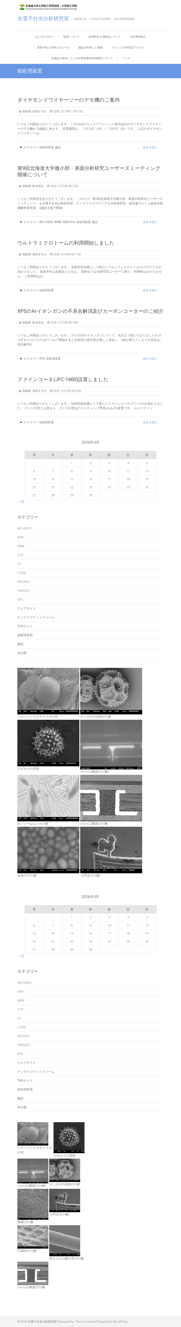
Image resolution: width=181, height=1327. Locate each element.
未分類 (22, 653)
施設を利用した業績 (91, 47)
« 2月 (20, 502)
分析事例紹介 (138, 36)
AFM (20, 537)
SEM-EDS (69, 222)
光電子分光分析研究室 (43, 19)
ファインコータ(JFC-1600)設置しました (62, 379)
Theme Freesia (85, 1321)
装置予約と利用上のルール (53, 47)
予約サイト (25, 626)
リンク (126, 58)
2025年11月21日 (71, 111)
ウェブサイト (26, 608)
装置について (71, 36)
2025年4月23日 (67, 186)
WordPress (120, 1321)
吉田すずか (39, 111)
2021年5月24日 (70, 390)
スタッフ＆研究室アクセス (128, 47)
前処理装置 (46, 147)
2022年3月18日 (67, 322)
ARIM (57, 222)
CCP (20, 555)
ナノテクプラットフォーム (36, 617)
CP (19, 564)
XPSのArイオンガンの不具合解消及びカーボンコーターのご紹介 (90, 311)
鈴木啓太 (38, 186)
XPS (42, 358)
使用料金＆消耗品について (104, 36)
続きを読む (150, 147)
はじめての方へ (44, 36)
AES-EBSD (46, 222)
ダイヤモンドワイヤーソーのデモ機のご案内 (68, 100)
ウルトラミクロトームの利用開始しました (65, 243)
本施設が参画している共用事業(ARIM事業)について (82, 58)
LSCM (21, 573)
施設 (58, 147)
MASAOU (23, 582)
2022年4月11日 (70, 254)
